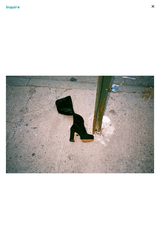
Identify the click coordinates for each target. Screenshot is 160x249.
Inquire (13, 7)
